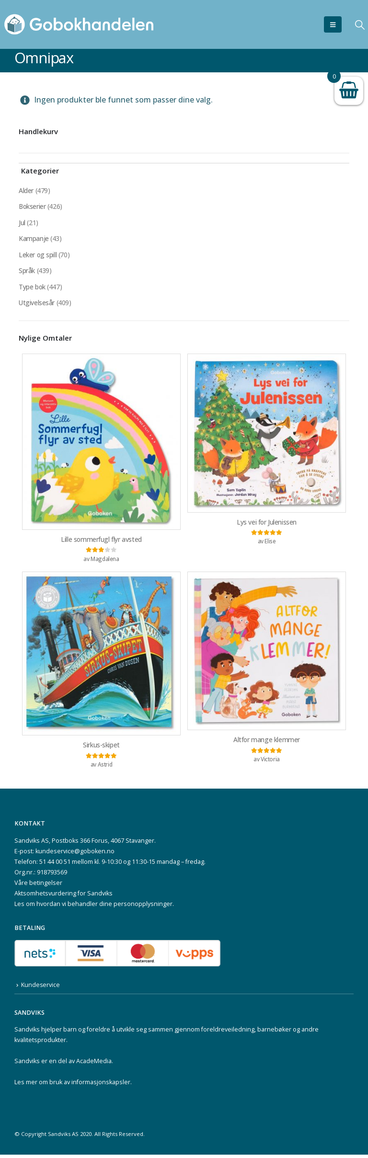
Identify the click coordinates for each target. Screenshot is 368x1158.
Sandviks (27, 1033)
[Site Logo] (79, 24)
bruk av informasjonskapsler (89, 1085)
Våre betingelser (38, 886)
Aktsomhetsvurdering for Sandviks (63, 897)
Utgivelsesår (37, 304)
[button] (333, 24)
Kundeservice (40, 988)
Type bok (32, 288)
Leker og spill (38, 255)
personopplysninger (143, 907)
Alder (26, 190)
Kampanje (34, 239)
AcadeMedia (94, 1064)
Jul (22, 223)
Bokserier (32, 206)
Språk (27, 271)
